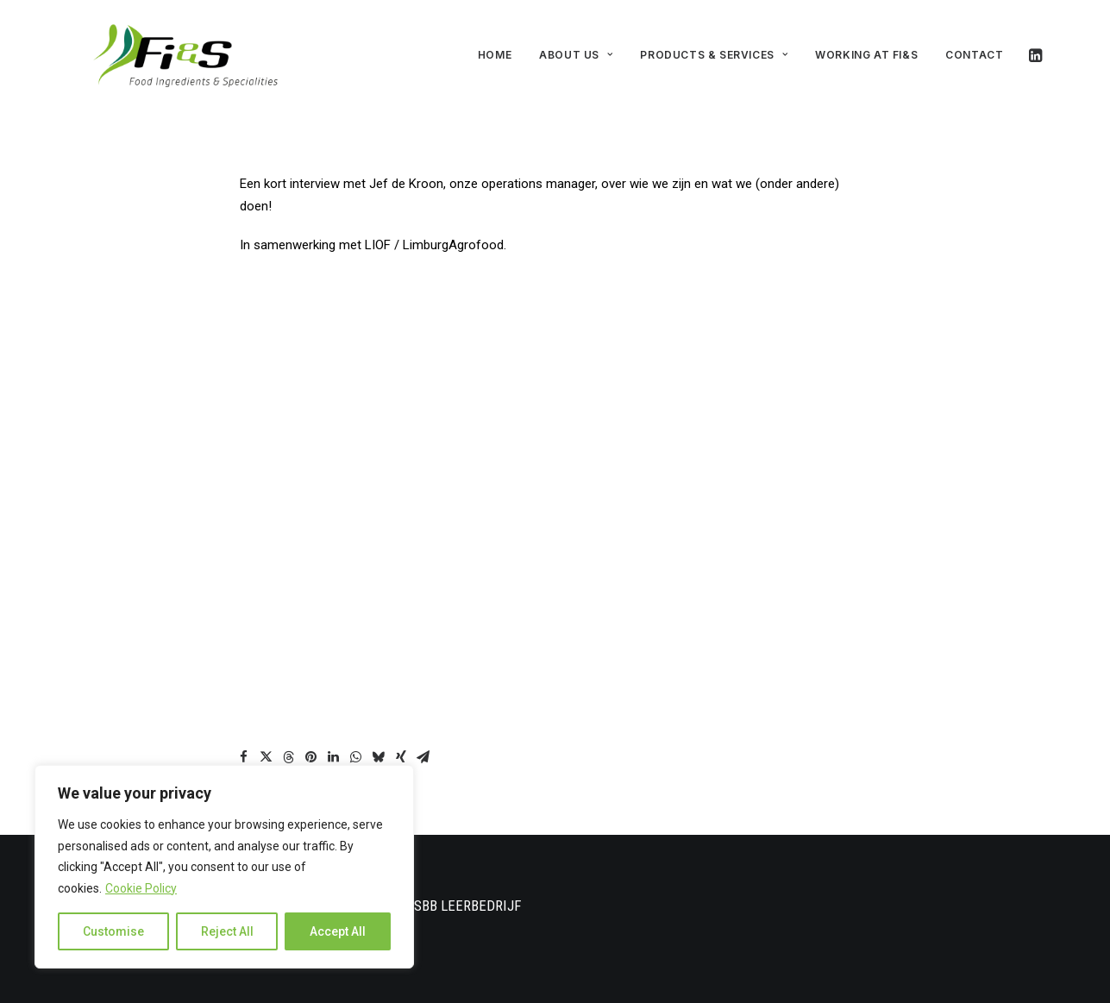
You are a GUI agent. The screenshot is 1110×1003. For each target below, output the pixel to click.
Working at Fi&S (866, 49)
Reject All (227, 931)
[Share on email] (423, 747)
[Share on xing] (401, 747)
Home (494, 49)
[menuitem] (495, 50)
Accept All (338, 931)
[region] (224, 867)
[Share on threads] (289, 747)
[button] (1034, 50)
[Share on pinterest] (311, 747)
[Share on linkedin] (333, 747)
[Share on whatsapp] (356, 747)
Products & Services (713, 49)
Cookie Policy (141, 888)
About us (575, 49)
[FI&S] (164, 50)
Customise (113, 931)
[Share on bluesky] (378, 747)
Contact (974, 49)
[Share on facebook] (244, 747)
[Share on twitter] (266, 747)
